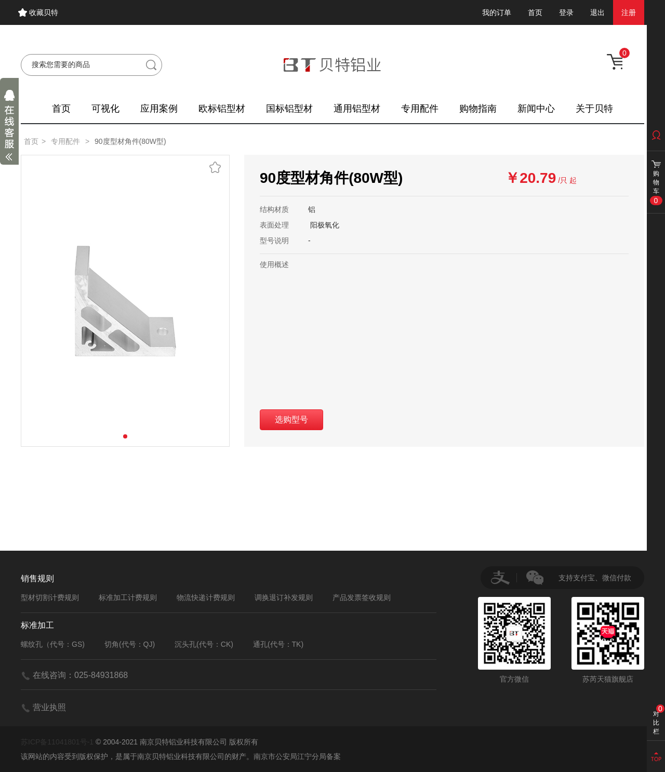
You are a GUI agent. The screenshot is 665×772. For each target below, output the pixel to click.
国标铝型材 (289, 108)
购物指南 (478, 108)
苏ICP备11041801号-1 (57, 742)
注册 (628, 12)
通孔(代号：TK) (278, 644)
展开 (9, 128)
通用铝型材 (357, 108)
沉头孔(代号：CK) (204, 644)
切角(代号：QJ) (129, 644)
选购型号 (291, 419)
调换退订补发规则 (284, 597)
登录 (566, 12)
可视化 (105, 108)
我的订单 (496, 12)
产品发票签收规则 (361, 597)
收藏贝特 (43, 12)
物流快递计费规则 (206, 597)
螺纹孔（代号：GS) (53, 644)
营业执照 (49, 707)
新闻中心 (536, 108)
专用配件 (419, 108)
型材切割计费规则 (50, 597)
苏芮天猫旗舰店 (607, 640)
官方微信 (514, 640)
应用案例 (159, 108)
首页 (535, 12)
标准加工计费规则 (128, 597)
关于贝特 (594, 108)
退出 (597, 12)
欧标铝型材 (221, 108)
